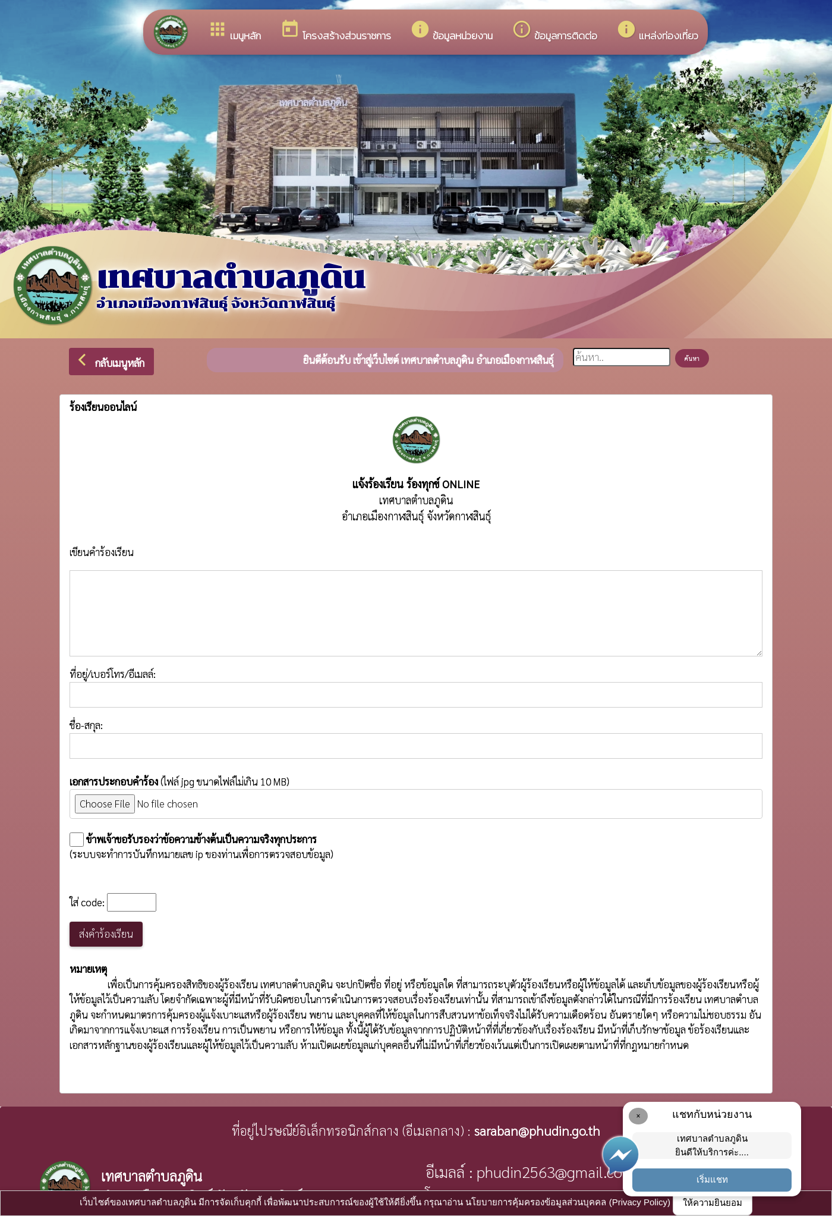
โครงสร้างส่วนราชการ (335, 31)
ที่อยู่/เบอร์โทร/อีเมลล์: (416, 687)
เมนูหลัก (234, 31)
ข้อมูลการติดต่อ (554, 31)
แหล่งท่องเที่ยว (657, 31)
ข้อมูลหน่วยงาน (451, 31)
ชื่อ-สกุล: (416, 738)
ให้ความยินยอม (712, 1203)
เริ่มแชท (712, 1179)
